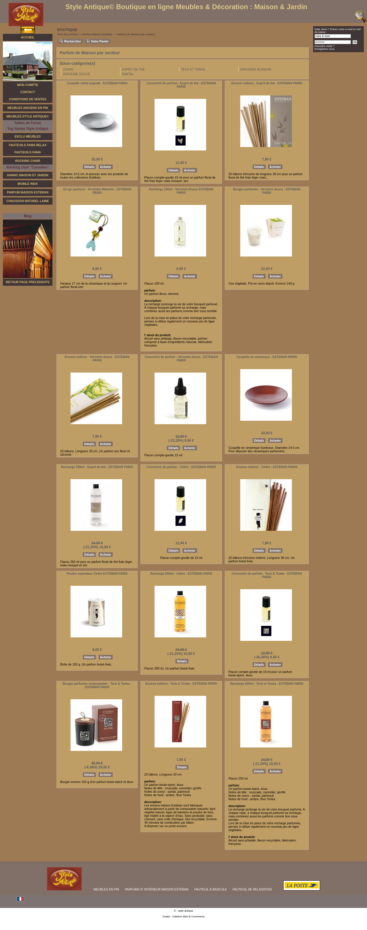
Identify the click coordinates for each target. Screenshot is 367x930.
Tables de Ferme (27, 123)
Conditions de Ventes (27, 99)
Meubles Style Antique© (28, 116)
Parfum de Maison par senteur (136, 34)
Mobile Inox (27, 183)
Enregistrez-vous (325, 49)
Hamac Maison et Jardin (27, 175)
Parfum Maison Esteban (27, 192)
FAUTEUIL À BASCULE (210, 889)
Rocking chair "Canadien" (27, 167)
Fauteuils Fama (27, 152)
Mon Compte (27, 85)
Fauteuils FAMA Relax (27, 145)
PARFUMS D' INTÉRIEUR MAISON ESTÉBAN (157, 889)
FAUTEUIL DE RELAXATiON (252, 889)
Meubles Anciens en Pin (27, 107)
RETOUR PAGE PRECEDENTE (28, 282)
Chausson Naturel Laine (27, 201)
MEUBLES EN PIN (106, 889)
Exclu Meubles (28, 136)
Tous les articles (67, 34)
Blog (28, 216)
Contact (27, 92)
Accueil (27, 37)
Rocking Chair (27, 160)
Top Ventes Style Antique (27, 129)
